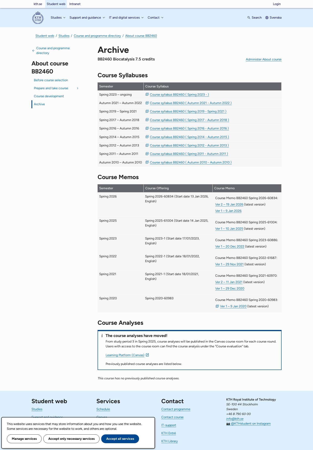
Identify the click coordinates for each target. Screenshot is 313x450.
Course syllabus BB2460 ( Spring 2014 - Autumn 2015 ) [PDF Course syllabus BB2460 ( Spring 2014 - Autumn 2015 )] (189, 137)
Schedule (103, 409)
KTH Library (169, 441)
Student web (56, 4)
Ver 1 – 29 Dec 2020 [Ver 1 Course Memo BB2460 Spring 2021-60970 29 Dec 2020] (229, 288)
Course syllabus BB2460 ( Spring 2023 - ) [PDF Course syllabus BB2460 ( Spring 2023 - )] (179, 94)
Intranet (75, 4)
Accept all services (120, 439)
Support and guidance (47, 417)
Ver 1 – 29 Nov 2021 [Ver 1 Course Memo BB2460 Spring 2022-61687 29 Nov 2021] (229, 264)
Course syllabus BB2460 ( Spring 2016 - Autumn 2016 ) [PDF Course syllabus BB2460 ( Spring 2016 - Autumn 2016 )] (189, 128)
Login (277, 4)
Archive (39, 104)
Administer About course (264, 59)
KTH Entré (168, 433)
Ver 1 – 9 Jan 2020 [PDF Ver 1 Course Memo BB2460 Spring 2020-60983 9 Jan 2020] (233, 306)
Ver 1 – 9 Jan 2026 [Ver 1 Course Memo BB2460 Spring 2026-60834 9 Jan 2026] (228, 211)
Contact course (172, 417)
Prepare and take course (51, 88)
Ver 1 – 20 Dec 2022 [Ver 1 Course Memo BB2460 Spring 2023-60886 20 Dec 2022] (229, 246)
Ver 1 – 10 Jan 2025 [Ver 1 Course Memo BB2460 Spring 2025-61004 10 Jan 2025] (229, 229)
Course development (49, 96)
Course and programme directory (97, 36)
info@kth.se (234, 419)
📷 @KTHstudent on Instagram (248, 423)
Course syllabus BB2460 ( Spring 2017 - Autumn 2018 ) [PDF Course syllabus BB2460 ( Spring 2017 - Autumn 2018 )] (189, 120)
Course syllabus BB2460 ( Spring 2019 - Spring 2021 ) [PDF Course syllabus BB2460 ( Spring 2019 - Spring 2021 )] (188, 111)
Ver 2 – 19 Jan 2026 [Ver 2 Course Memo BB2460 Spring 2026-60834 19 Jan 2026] (229, 204)
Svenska (276, 17)
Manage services (24, 439)
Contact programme (175, 409)
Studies (64, 36)
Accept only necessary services (71, 439)
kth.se (38, 4)
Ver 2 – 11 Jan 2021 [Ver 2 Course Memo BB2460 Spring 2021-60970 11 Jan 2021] (228, 282)
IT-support (168, 425)
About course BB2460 (141, 36)
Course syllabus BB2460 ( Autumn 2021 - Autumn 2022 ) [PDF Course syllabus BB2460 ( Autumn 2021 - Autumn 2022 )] (191, 103)
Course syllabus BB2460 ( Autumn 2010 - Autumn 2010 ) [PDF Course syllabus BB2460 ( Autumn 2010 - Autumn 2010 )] (191, 162)
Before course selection (51, 80)
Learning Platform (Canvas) (125, 355)
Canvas (101, 417)
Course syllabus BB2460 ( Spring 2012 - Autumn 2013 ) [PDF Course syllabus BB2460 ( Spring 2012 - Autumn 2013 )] (189, 145)
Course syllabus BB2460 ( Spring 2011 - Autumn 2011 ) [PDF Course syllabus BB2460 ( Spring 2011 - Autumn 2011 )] (189, 154)
